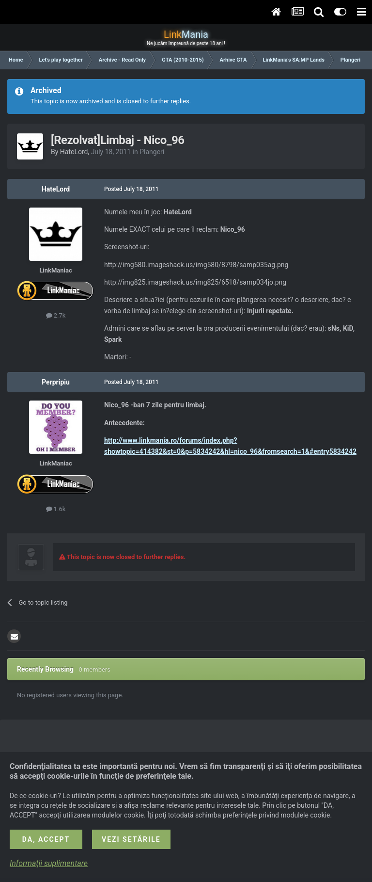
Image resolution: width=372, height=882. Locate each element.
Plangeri (152, 152)
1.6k (56, 509)
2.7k (56, 315)
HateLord (74, 152)
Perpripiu (56, 382)
